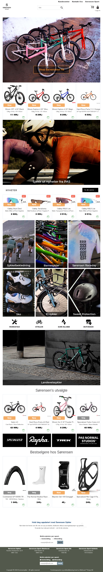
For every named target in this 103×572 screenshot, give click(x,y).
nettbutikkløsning (69, 570)
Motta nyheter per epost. (49, 536)
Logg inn (97, 10)
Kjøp (9, 105)
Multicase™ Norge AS (86, 570)
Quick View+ (21, 104)
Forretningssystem (56, 570)
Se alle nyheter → (90, 190)
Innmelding (46, 539)
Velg (83, 418)
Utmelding (58, 539)
